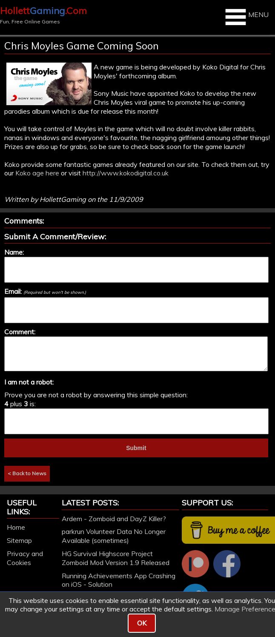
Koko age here (37, 173)
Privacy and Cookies (25, 558)
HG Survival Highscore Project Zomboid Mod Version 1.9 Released (115, 558)
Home (16, 527)
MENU (246, 17)
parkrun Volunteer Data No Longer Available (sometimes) (114, 536)
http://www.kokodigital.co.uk (126, 173)
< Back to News (27, 473)
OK (141, 623)
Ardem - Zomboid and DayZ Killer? (114, 518)
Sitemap (19, 540)
